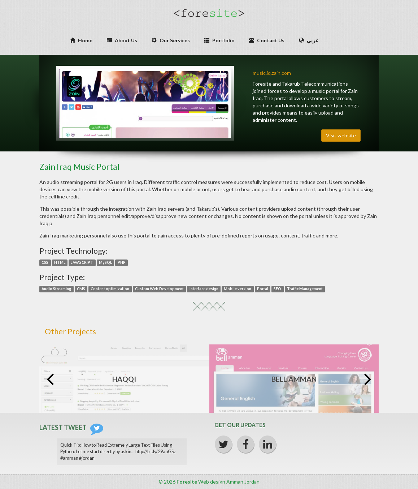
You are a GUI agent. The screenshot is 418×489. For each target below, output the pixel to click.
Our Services (171, 40)
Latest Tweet (71, 427)
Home (81, 40)
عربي (308, 40)
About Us (122, 40)
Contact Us (266, 40)
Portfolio (219, 40)
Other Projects (70, 331)
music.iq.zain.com (272, 73)
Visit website (341, 135)
